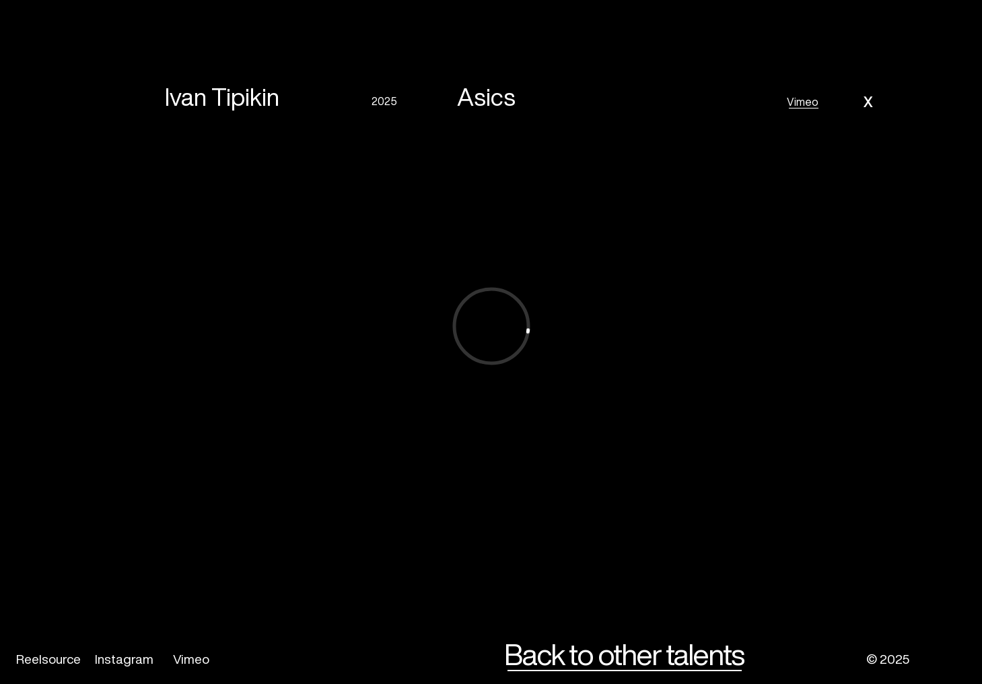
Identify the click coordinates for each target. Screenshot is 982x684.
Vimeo (802, 101)
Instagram (124, 658)
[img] (943, 660)
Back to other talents (624, 654)
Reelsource (48, 658)
